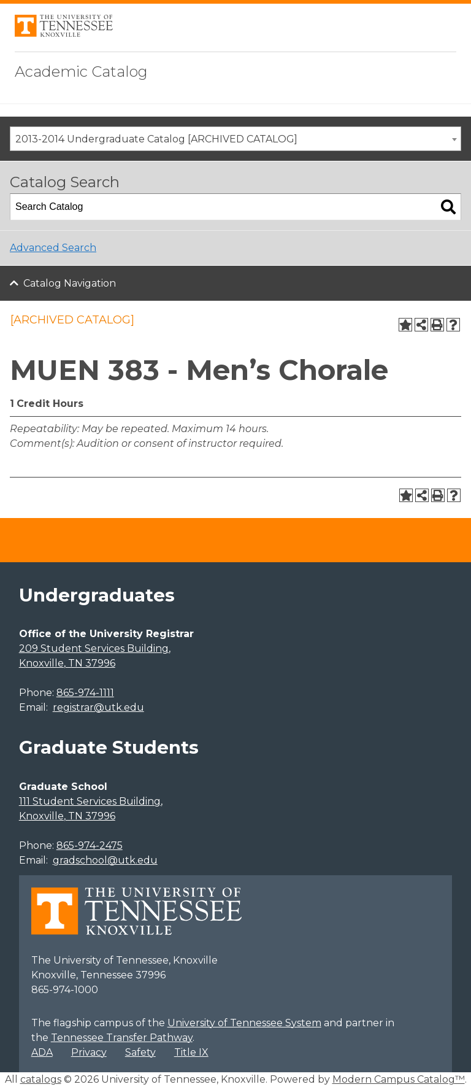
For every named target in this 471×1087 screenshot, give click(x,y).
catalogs (40, 1079)
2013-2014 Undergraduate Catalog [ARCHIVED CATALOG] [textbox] (156, 139)
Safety (140, 1052)
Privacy (89, 1052)
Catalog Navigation (69, 283)
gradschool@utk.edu (105, 860)
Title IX (191, 1052)
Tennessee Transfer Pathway (122, 1037)
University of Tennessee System (244, 1023)
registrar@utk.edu (98, 707)
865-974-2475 (89, 845)
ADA (42, 1052)
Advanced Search (53, 247)
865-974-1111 (85, 692)
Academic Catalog (81, 71)
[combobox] (235, 138)
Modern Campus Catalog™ (398, 1079)
